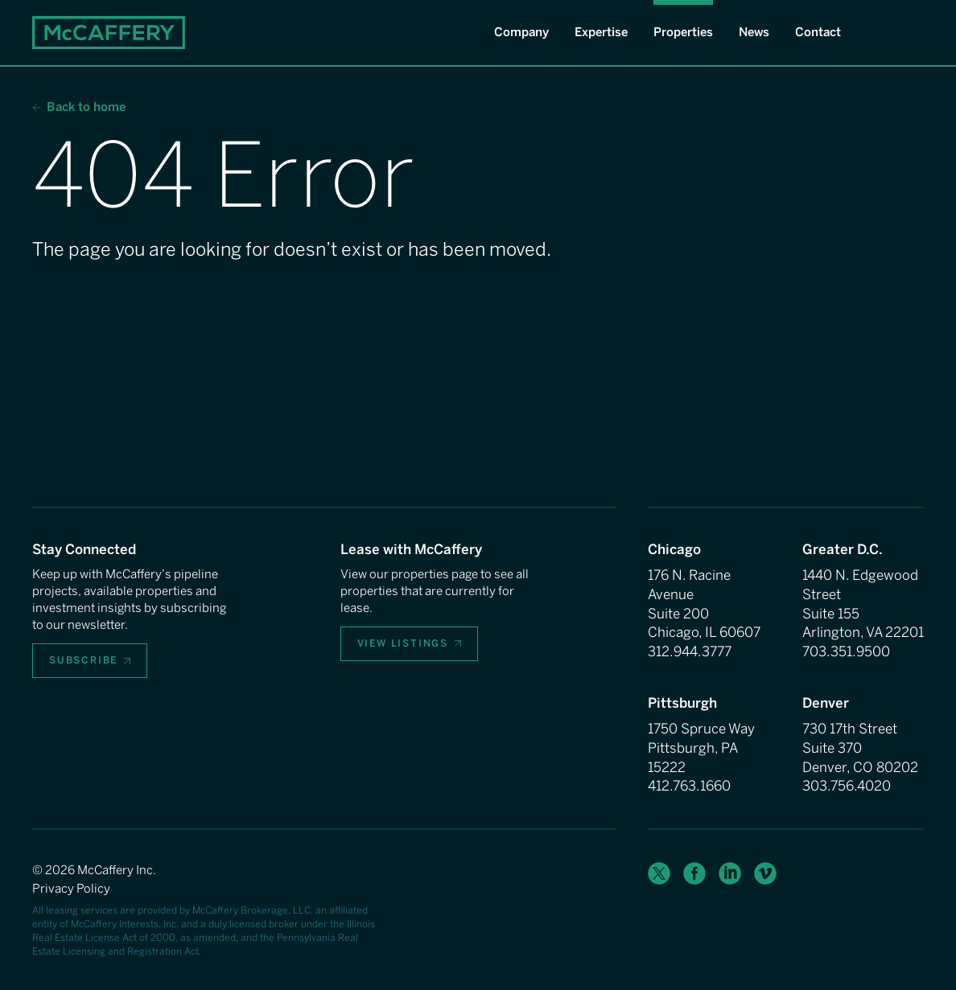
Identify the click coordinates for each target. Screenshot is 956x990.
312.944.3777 (689, 651)
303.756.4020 (846, 786)
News (754, 32)
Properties (683, 32)
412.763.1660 (689, 786)
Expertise (601, 32)
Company (521, 32)
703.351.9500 (846, 651)
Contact (818, 32)
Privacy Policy (71, 888)
